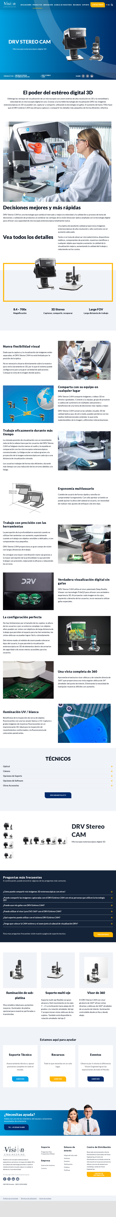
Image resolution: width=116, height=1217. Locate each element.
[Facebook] (83, 76)
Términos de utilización (29, 1198)
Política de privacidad (10, 1198)
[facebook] (4, 1179)
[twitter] (9, 1179)
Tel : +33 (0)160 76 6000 (16, 1127)
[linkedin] (13, 1179)
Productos (8, 76)
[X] (87, 76)
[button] (112, 5)
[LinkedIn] (91, 76)
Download (58, 795)
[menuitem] (108, 5)
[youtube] (17, 1179)
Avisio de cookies (45, 1198)
